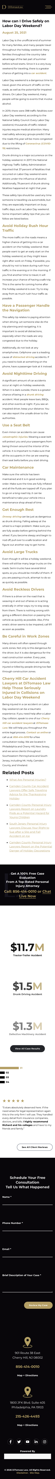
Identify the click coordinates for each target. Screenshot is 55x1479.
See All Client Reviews (35, 1147)
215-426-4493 (28, 1416)
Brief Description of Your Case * (21, 1275)
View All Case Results (27, 1048)
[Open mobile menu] (48, 7)
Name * (6, 1197)
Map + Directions (27, 1375)
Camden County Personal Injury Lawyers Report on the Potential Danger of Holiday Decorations (30, 846)
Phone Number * (12, 1223)
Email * (6, 1249)
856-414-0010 (25, 891)
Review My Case (38, 1305)
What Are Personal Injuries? (27, 779)
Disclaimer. (23, 1473)
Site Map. (35, 1473)
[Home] (23, 7)
